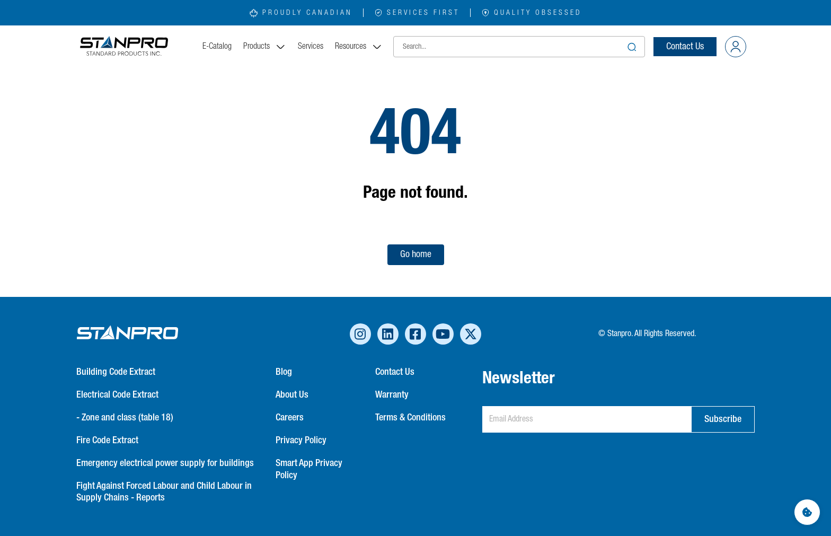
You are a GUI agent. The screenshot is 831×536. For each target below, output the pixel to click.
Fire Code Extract (107, 440)
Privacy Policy (301, 440)
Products (264, 46)
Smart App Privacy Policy (309, 469)
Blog (284, 372)
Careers (290, 418)
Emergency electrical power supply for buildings (165, 463)
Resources (359, 46)
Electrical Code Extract (117, 395)
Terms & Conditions (410, 418)
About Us (292, 395)
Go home (415, 254)
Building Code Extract (115, 372)
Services (310, 46)
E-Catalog (217, 46)
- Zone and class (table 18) (124, 418)
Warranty (392, 395)
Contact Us (685, 46)
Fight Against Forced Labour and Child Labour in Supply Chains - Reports (164, 492)
